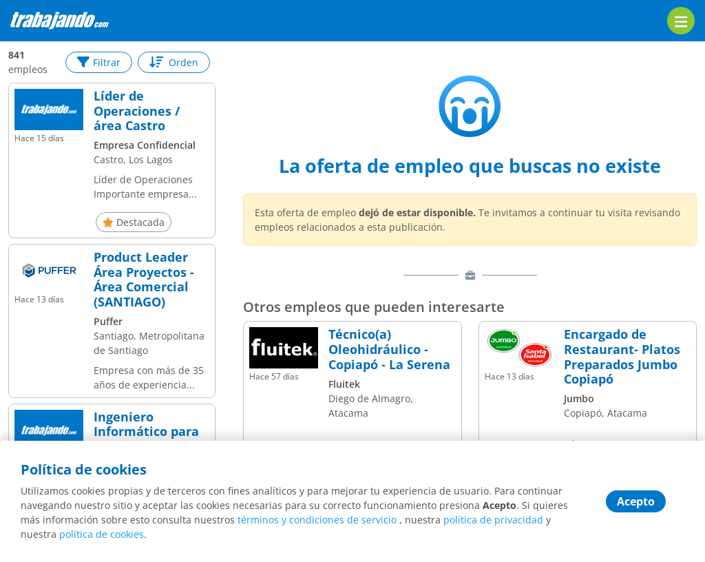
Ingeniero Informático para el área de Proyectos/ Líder (146, 439)
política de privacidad (493, 519)
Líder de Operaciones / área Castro (137, 111)
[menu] (681, 20)
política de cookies (101, 534)
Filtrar (98, 62)
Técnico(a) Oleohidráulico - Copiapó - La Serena (389, 349)
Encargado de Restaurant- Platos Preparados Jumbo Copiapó (622, 356)
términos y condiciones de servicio (317, 519)
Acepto (636, 501)
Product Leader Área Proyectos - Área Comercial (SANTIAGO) (144, 279)
